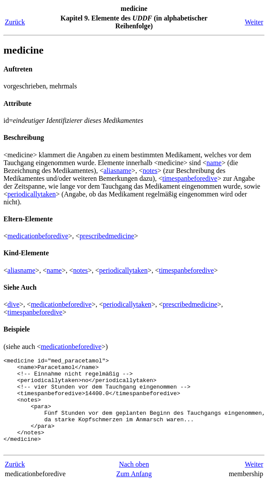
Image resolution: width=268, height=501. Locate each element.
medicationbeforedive (37, 236)
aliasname (117, 170)
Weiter (254, 22)
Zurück (15, 22)
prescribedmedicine (107, 236)
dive (13, 304)
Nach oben (134, 482)
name (214, 162)
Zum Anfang (134, 492)
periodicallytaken (31, 194)
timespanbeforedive (189, 178)
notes (149, 170)
